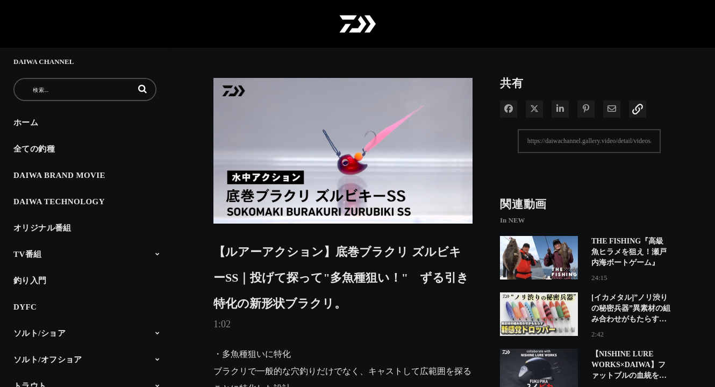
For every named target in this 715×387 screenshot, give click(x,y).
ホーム (25, 122)
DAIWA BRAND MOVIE (59, 175)
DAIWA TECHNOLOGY (59, 201)
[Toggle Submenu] (157, 254)
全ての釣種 (34, 149)
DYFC (25, 307)
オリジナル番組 (42, 228)
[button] (142, 88)
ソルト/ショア (39, 333)
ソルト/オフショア (47, 359)
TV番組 (27, 254)
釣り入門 (30, 280)
